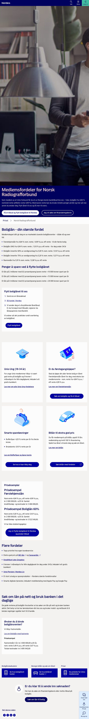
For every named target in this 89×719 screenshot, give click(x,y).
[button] (84, 696)
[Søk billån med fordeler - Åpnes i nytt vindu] (66, 464)
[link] (22, 372)
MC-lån (22, 555)
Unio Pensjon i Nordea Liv (14, 572)
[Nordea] (6, 3)
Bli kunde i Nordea (14, 301)
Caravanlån (35, 555)
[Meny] (78, 3)
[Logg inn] (85, 3)
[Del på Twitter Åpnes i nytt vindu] (7, 715)
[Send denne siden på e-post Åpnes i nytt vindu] (14, 715)
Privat (5, 220)
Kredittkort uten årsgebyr (14, 560)
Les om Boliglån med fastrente (16, 634)
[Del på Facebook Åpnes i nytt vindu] (4, 715)
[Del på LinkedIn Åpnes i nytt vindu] (11, 715)
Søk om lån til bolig (36, 699)
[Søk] (71, 3)
